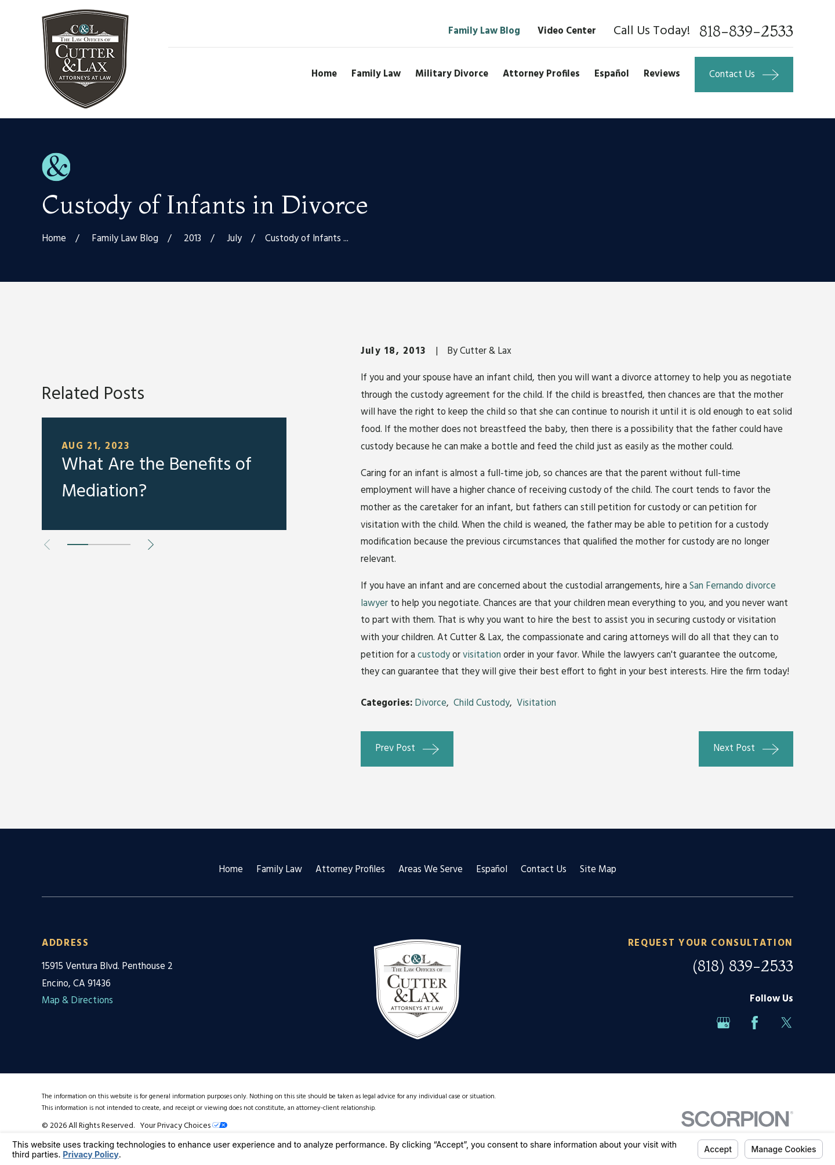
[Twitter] (786, 1022)
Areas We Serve (430, 869)
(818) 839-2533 (742, 965)
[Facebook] (754, 1022)
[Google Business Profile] (723, 1022)
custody (434, 655)
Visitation (536, 703)
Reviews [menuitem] (662, 74)
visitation (482, 655)
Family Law (279, 869)
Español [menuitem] (611, 74)
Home (231, 869)
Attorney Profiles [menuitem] (541, 74)
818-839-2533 (746, 31)
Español (491, 869)
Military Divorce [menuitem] (451, 74)
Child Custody (481, 703)
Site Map (598, 869)
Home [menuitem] (324, 74)
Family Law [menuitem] (376, 74)
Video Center (567, 31)
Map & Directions (77, 1000)
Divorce (430, 703)
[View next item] (151, 640)
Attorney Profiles (350, 869)
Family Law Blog (484, 31)
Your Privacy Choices (183, 1126)
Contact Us (544, 869)
